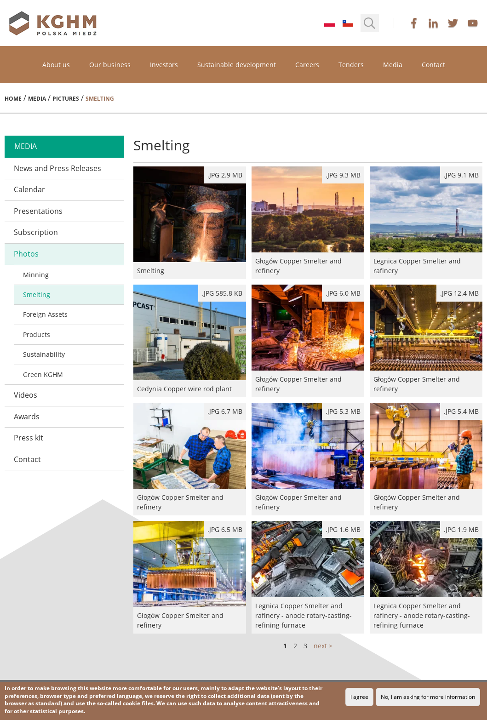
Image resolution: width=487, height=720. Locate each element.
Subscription (36, 232)
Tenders (351, 64)
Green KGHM (43, 374)
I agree (359, 697)
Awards (27, 416)
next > (323, 645)
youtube (473, 23)
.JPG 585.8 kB (222, 293)
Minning (36, 274)
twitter (453, 23)
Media (392, 64)
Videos (25, 395)
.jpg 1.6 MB (343, 529)
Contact (433, 64)
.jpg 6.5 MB (224, 529)
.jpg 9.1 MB (461, 175)
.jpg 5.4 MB (461, 411)
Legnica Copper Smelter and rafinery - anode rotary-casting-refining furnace (308, 577)
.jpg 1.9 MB (461, 529)
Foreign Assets (45, 314)
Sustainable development (236, 64)
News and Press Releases (57, 168)
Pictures (65, 99)
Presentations (38, 211)
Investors (164, 64)
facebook (414, 23)
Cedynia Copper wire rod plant (189, 341)
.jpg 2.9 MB (224, 175)
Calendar (29, 189)
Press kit (28, 438)
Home (13, 99)
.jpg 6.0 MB (343, 293)
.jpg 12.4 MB (459, 293)
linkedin (433, 23)
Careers (307, 64)
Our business (110, 64)
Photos (26, 254)
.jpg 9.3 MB (343, 175)
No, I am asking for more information (428, 697)
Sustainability (44, 354)
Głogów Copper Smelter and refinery (308, 222)
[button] (370, 23)
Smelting (36, 294)
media (25, 146)
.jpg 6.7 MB (224, 411)
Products (36, 334)
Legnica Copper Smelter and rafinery (426, 222)
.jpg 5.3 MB (343, 411)
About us (56, 64)
